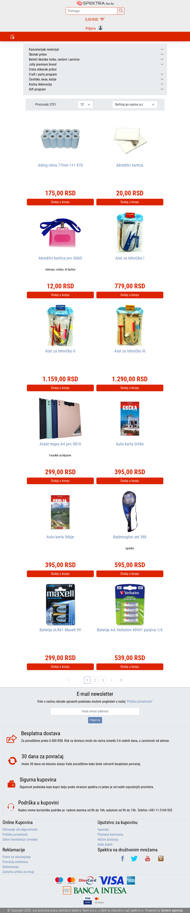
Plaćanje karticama (110, 834)
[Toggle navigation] (12, 36)
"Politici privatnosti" (139, 701)
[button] (95, 28)
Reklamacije (10, 867)
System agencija (172, 910)
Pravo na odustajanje (16, 857)
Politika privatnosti (15, 834)
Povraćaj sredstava (15, 862)
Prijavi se (95, 720)
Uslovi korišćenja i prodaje (20, 839)
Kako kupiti (105, 844)
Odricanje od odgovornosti (20, 829)
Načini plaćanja (108, 839)
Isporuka (103, 829)
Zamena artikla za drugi (18, 872)
